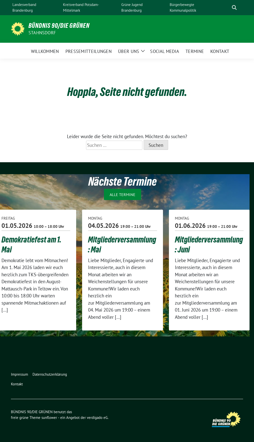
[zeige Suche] (234, 7)
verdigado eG (97, 417)
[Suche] (227, 7)
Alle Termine (122, 194)
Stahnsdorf (42, 33)
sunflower (49, 417)
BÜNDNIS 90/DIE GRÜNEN (59, 25)
